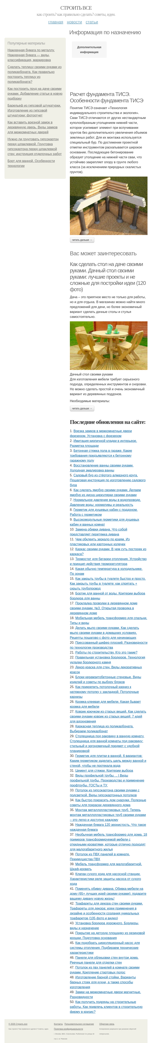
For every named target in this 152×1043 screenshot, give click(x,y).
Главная (55, 22)
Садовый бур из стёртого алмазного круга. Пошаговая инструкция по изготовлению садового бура (108, 480)
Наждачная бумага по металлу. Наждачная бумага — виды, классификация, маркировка (31, 55)
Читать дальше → (82, 239)
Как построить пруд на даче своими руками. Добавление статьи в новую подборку (35, 93)
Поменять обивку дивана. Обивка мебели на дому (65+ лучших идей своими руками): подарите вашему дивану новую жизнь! (108, 893)
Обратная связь (106, 1024)
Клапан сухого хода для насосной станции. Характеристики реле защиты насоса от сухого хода (105, 879)
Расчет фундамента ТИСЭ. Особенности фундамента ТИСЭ (106, 97)
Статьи (92, 22)
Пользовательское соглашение (79, 1024)
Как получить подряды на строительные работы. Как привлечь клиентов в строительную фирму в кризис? (106, 1006)
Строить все (76, 8)
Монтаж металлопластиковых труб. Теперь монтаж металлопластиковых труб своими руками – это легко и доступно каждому (108, 815)
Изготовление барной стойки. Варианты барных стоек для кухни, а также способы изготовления (103, 982)
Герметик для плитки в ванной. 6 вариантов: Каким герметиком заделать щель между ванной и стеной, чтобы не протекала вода (108, 760)
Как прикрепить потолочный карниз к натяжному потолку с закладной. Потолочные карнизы (104, 691)
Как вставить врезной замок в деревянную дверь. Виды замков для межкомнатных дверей (33, 127)
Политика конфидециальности (68, 1029)
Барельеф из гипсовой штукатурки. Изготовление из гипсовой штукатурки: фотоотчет (34, 110)
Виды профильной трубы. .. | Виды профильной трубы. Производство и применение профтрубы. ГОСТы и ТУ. (107, 780)
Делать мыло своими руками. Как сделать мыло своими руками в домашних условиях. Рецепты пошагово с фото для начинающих (104, 632)
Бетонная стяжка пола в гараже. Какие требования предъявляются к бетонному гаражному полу (101, 455)
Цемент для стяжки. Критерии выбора (104, 770)
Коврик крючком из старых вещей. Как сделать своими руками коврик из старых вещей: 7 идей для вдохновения (108, 716)
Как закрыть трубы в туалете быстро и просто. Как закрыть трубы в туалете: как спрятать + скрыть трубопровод (108, 583)
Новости (74, 22)
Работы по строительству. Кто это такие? (106, 652)
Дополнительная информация (89, 50)
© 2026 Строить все (18, 1024)
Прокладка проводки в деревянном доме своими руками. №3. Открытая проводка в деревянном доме (103, 608)
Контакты (58, 1024)
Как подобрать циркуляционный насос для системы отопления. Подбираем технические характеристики (105, 947)
